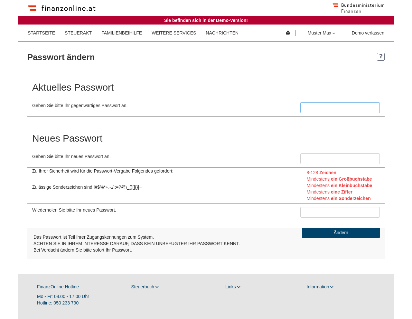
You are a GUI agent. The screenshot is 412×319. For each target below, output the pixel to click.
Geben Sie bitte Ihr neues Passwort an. (71, 156)
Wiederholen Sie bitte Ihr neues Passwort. (74, 210)
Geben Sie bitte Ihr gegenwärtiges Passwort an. (80, 105)
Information (320, 286)
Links (232, 286)
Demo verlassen (368, 32)
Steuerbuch (145, 286)
